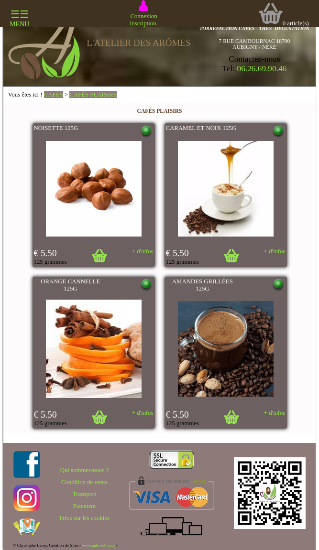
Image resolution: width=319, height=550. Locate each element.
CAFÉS (53, 94)
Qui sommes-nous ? (84, 470)
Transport (84, 494)
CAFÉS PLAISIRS (93, 94)
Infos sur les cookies (84, 518)
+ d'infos (143, 251)
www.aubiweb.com (98, 545)
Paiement (84, 506)
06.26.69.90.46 (262, 68)
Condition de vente (84, 482)
